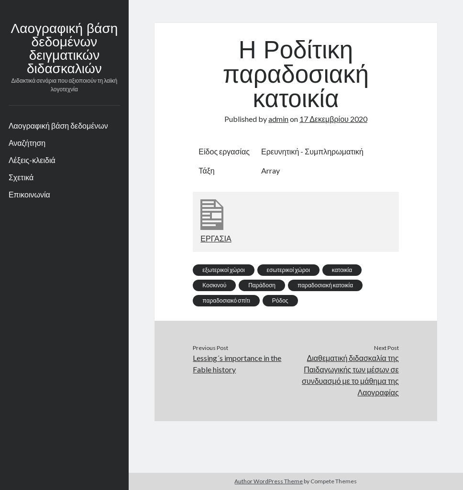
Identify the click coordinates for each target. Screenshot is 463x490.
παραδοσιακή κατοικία (325, 285)
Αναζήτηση (27, 142)
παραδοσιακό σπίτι (226, 300)
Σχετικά (21, 177)
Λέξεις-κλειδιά (32, 159)
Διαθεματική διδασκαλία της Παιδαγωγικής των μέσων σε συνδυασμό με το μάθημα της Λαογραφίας (350, 375)
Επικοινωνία (29, 194)
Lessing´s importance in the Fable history (237, 363)
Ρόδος (280, 300)
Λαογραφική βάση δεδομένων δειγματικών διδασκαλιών (64, 49)
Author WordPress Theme (268, 481)
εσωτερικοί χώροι (288, 269)
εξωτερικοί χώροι (223, 269)
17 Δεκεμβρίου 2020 (333, 118)
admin (278, 118)
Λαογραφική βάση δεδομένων (58, 125)
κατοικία (342, 269)
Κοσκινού (214, 285)
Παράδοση (262, 285)
